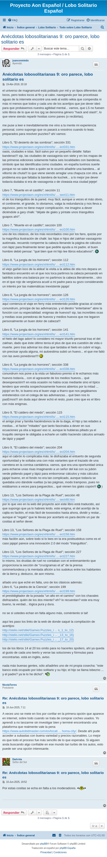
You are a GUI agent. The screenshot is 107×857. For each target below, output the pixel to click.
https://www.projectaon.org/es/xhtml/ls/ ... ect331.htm (38, 147)
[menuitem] (12, 20)
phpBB (43, 843)
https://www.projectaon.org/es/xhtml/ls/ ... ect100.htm (38, 229)
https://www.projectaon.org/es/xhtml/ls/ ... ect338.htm (38, 369)
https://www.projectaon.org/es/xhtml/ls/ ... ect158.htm (38, 534)
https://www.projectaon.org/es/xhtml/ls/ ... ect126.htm (38, 299)
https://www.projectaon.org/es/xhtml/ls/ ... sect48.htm (38, 499)
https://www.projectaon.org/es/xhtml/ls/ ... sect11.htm (38, 195)
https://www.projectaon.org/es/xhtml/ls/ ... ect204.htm (38, 451)
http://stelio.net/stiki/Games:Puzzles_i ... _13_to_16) (38, 635)
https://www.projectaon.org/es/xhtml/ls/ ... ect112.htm (38, 264)
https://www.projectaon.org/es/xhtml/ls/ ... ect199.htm (38, 591)
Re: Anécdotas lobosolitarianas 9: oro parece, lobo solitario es (53, 700)
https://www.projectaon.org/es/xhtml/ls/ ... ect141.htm (38, 334)
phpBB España (67, 848)
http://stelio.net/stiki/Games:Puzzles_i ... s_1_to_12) (38, 630)
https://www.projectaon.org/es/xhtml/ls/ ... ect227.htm (38, 556)
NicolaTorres (9, 685)
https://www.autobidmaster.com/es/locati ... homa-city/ (39, 731)
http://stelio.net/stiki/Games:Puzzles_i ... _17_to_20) (38, 639)
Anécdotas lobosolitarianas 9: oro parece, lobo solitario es (50, 39)
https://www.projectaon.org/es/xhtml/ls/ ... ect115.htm (38, 417)
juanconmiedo (20, 60)
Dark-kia (17, 759)
